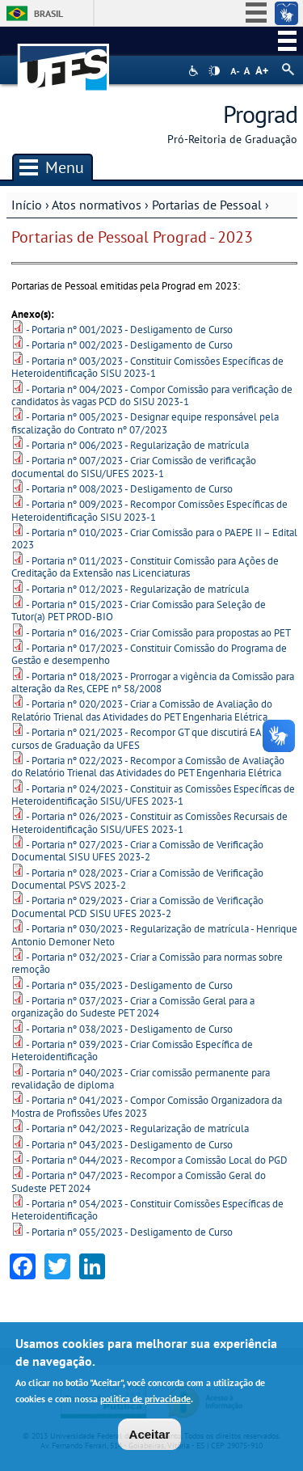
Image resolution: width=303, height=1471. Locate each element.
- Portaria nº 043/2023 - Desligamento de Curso (129, 1145)
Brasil (48, 13)
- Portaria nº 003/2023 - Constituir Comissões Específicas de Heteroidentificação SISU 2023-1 (147, 367)
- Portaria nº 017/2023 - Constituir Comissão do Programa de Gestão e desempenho (149, 654)
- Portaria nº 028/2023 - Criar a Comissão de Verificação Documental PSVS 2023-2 (137, 879)
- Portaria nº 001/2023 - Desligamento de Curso (129, 329)
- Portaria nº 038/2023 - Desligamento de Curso (129, 1029)
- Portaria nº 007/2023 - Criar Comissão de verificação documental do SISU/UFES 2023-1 (133, 467)
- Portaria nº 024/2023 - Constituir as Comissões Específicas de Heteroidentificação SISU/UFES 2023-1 (153, 795)
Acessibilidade (195, 71)
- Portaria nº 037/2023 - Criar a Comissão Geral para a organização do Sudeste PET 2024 (133, 1007)
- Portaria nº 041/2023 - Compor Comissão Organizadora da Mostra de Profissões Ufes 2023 (146, 1106)
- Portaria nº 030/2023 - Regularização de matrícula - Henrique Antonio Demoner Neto (154, 935)
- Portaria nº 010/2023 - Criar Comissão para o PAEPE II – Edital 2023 (154, 539)
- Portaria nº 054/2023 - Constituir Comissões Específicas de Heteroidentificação (147, 1210)
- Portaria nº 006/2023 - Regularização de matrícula (137, 445)
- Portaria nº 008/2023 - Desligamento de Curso (129, 489)
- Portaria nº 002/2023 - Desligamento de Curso (129, 345)
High (214, 71)
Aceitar (149, 1436)
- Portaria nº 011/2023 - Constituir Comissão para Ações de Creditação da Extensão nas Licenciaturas (145, 567)
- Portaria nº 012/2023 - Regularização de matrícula (137, 589)
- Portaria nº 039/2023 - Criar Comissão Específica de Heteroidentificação (132, 1050)
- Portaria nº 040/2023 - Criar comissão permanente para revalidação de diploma (140, 1079)
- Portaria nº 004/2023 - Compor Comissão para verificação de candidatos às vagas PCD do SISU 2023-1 (151, 395)
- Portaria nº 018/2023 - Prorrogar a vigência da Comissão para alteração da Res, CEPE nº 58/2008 (152, 682)
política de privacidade (145, 1401)
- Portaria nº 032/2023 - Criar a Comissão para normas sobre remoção (147, 963)
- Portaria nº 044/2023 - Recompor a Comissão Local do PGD (157, 1160)
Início (26, 205)
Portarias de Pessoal (207, 205)
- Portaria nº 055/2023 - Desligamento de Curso (129, 1232)
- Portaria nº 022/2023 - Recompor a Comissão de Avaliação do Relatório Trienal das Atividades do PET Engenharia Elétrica (147, 767)
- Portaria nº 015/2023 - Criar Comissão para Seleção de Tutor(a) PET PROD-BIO (138, 610)
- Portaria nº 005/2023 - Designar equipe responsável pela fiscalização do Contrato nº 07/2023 (145, 423)
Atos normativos (96, 205)
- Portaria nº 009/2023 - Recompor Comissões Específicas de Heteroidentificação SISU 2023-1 (149, 510)
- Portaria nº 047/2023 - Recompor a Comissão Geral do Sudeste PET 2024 (138, 1181)
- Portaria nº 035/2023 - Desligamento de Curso (129, 985)
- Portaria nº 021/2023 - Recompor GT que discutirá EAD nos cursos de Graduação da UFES (149, 738)
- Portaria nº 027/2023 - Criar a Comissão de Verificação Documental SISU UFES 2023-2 (137, 851)
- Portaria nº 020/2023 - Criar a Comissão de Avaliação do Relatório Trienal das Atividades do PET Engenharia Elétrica (141, 710)
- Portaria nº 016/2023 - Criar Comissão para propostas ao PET (158, 633)
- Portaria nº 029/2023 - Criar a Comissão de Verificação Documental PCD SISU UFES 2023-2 (137, 906)
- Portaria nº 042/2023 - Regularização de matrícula (137, 1128)
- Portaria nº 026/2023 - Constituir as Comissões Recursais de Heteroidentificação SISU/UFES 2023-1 (149, 822)
